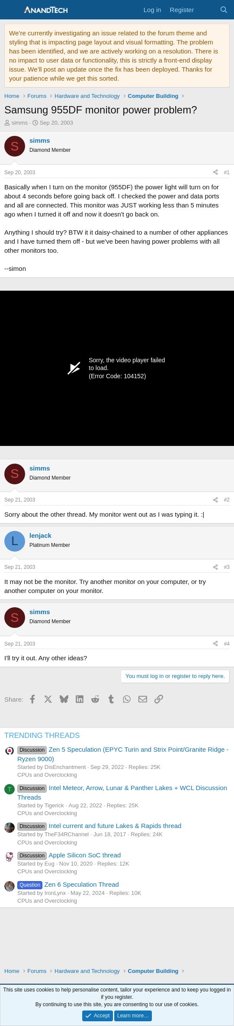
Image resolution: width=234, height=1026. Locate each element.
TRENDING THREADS (42, 735)
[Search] (223, 10)
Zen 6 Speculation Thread (68, 884)
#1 (227, 172)
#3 (227, 567)
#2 (227, 500)
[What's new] (206, 10)
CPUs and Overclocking (47, 775)
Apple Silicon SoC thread (69, 855)
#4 (227, 644)
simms (20, 122)
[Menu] (12, 10)
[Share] (215, 173)
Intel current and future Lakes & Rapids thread (99, 825)
